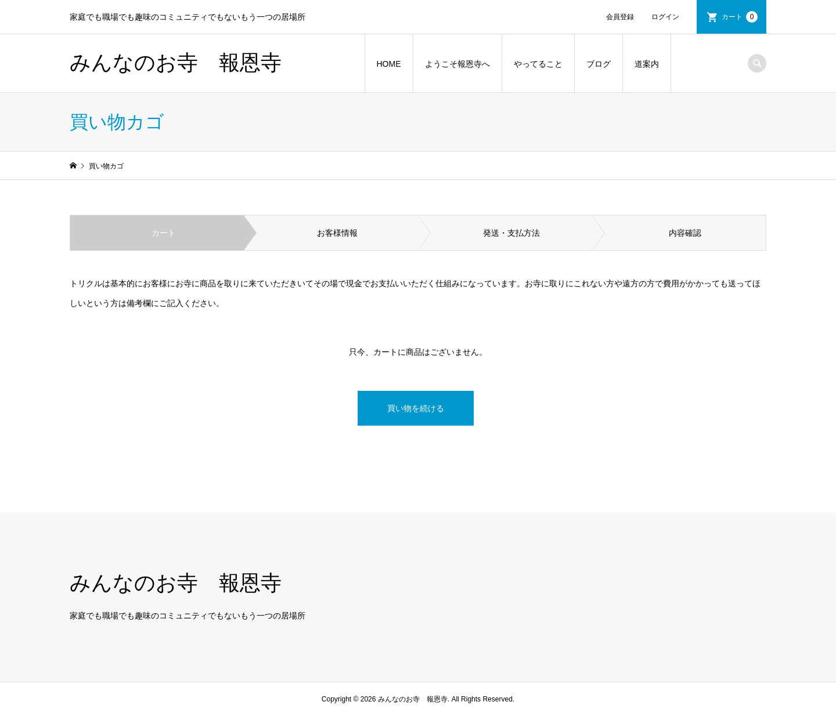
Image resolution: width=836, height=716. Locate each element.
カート (740, 17)
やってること (538, 64)
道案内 (647, 64)
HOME (389, 64)
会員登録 (620, 17)
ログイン (665, 17)
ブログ (598, 64)
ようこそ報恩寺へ (457, 64)
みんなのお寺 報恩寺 (176, 62)
